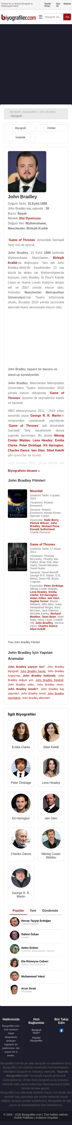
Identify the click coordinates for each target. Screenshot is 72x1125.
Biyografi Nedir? (36, 1031)
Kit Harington (48, 595)
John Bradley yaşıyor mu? (26, 666)
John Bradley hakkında (39, 675)
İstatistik (21, 137)
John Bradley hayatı (33, 671)
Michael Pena (50, 526)
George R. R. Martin (21, 894)
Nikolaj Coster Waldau (51, 855)
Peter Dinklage (53, 585)
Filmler (51, 128)
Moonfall (36, 491)
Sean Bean (49, 616)
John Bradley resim (50, 684)
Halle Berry (51, 519)
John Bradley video (21, 684)
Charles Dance (47, 625)
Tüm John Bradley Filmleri (24, 642)
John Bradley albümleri (36, 697)
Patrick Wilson (39, 523)
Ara (67, 16)
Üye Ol (58, 5)
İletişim (67, 4)
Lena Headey (38, 591)
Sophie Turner (39, 601)
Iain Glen (53, 598)
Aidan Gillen (38, 598)
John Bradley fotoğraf (49, 680)
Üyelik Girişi (47, 5)
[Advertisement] (36, 64)
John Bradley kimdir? (23, 689)
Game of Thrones (42, 544)
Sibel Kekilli (38, 629)
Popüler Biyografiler (36, 1039)
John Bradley (44, 622)
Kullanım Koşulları (47, 1117)
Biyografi (20, 128)
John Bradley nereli (33, 693)
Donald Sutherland (42, 529)
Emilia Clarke (21, 747)
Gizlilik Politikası (24, 1117)
